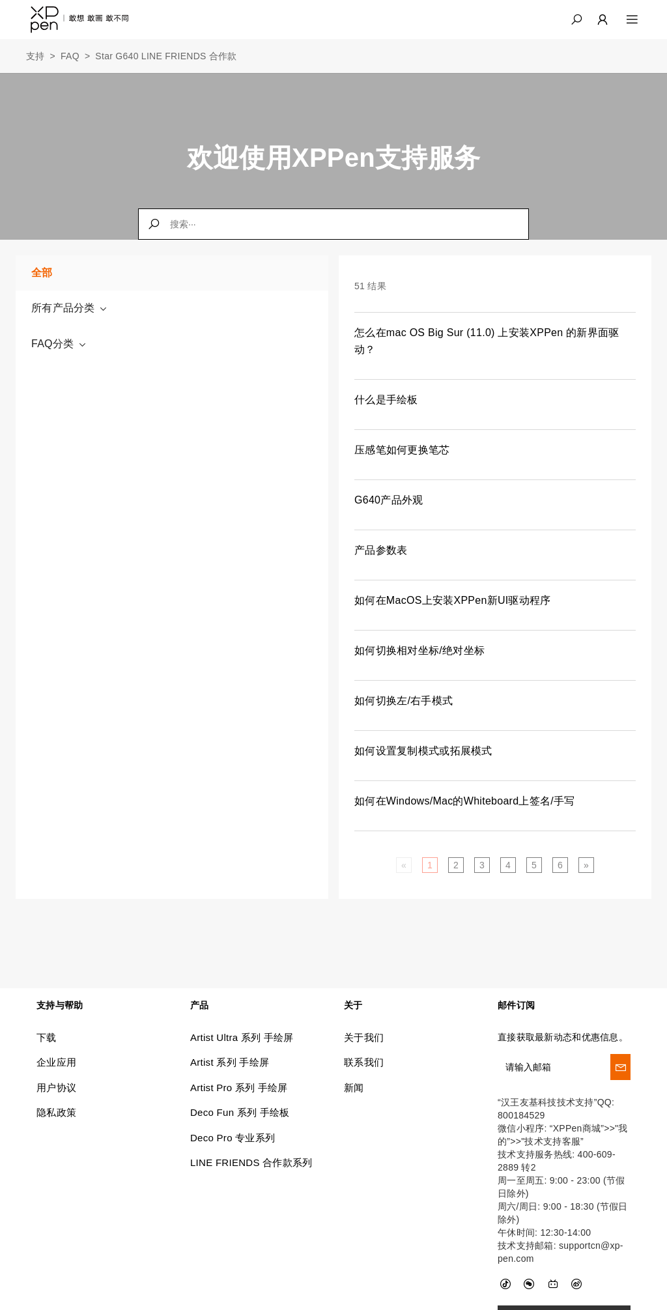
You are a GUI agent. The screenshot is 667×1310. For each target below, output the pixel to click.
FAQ (70, 56)
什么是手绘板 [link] (386, 399)
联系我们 (364, 1062)
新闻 (354, 1086)
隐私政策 (56, 1111)
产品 (199, 1004)
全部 (42, 272)
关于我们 (364, 1036)
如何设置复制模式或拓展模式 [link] (423, 750)
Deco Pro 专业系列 (232, 1137)
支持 (35, 56)
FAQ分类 (59, 344)
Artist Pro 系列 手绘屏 (239, 1086)
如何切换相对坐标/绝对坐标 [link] (419, 650)
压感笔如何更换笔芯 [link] (402, 449)
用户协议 (56, 1086)
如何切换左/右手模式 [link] (403, 700)
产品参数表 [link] (380, 550)
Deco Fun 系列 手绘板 (240, 1111)
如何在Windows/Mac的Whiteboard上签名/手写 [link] (464, 800)
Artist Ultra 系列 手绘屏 (242, 1036)
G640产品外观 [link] (388, 499)
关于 (353, 1004)
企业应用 (56, 1062)
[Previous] (403, 865)
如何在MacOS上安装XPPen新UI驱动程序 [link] (452, 600)
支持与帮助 (59, 1004)
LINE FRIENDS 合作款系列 (251, 1161)
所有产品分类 (70, 308)
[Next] (586, 865)
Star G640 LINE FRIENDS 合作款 (165, 56)
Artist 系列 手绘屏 (229, 1062)
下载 (46, 1036)
